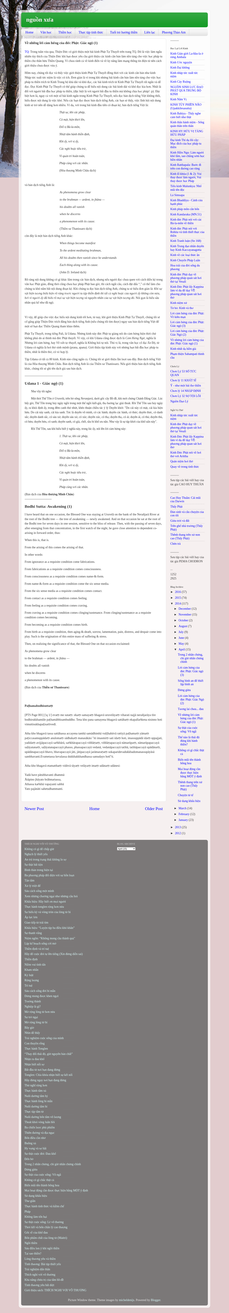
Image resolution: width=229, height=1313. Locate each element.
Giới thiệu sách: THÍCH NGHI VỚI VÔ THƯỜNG (55, 1290)
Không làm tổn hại (35, 1216)
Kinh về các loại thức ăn (185, 255)
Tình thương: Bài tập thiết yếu (42, 1264)
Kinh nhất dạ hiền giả (183, 348)
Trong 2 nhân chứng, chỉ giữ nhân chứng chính (191, 658)
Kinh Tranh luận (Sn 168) (185, 240)
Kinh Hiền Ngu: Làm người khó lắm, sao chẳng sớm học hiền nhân (187, 156)
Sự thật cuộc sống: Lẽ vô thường (44, 1222)
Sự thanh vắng (33, 933)
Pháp (27, 1211)
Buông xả (30, 1143)
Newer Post (34, 808)
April (182, 649)
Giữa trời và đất (179, 520)
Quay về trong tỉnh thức (184, 466)
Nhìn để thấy (32, 1032)
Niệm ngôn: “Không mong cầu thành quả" (49, 938)
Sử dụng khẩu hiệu (189, 801)
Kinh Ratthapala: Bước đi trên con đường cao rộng (185, 166)
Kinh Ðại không (180, 67)
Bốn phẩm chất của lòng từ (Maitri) (45, 1237)
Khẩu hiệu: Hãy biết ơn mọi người (45, 901)
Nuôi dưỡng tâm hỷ (36, 1096)
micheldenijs (126, 1300)
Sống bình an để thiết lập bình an (190, 682)
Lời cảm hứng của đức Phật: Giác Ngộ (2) (191, 699)
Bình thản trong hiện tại (38, 870)
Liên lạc (149, 32)
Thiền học (65, 32)
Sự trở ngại (31, 1017)
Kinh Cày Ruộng (180, 81)
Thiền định (31, 959)
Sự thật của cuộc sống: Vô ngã (188, 729)
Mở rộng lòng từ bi (35, 1022)
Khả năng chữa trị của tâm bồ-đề (44, 1279)
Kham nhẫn (31, 969)
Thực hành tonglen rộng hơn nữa (44, 906)
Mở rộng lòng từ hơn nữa (39, 1011)
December (185, 608)
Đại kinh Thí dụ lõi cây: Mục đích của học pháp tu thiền (185, 143)
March (182, 808)
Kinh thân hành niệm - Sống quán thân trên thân (187, 124)
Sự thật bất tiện (33, 864)
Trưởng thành (32, 1001)
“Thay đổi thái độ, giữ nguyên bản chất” (48, 1054)
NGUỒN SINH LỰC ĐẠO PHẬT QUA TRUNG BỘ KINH (186, 90)
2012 (178, 833)
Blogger (155, 1300)
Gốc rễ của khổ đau (36, 1232)
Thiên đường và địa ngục (39, 1132)
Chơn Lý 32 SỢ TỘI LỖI (185, 396)
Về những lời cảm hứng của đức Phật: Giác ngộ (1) (187, 341)
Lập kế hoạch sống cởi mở (40, 943)
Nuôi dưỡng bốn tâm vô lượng (42, 1117)
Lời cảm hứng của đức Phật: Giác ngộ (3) (190, 671)
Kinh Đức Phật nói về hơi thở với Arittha (185, 454)
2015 (178, 597)
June (181, 637)
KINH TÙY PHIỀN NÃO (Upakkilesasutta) (185, 106)
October (183, 620)
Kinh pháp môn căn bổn (184, 209)
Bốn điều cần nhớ (35, 1138)
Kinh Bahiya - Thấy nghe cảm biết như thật (185, 115)
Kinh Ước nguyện (181, 62)
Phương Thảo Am (174, 32)
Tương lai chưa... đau (191, 709)
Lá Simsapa (177, 195)
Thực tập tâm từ (34, 1111)
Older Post (154, 808)
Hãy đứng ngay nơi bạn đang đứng (45, 1080)
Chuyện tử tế (185, 795)
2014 (178, 603)
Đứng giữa (184, 690)
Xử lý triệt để (32, 885)
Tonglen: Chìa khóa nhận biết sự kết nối (48, 1075)
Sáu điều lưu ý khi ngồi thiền (41, 1248)
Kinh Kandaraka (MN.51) (185, 214)
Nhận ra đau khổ (34, 1059)
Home (29, 32)
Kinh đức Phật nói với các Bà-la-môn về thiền (186, 221)
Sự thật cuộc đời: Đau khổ (40, 1153)
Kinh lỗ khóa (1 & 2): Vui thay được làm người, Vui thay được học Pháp (185, 177)
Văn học (46, 32)
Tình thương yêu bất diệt (39, 1285)
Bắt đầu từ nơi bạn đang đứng (42, 1069)
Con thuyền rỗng (34, 1043)
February (184, 814)
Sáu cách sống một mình (39, 891)
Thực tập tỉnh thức (90, 32)
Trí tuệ (28, 985)
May (181, 643)
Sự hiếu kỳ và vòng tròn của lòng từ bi (47, 912)
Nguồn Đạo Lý (179, 401)
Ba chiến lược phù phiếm (39, 1127)
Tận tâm (29, 880)
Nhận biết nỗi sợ (34, 1064)
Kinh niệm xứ (178, 303)
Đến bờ (28, 1159)
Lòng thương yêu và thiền (40, 1258)
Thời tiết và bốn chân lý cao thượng (45, 1227)
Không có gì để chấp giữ (39, 849)
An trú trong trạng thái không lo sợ (45, 859)
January (183, 820)
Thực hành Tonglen (36, 1048)
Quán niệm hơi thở (181, 461)
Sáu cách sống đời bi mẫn (39, 991)
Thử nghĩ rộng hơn (35, 1085)
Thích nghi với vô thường (39, 1274)
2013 (178, 827)
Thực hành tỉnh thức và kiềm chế (44, 1206)
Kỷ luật (28, 975)
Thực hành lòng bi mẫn (38, 1101)
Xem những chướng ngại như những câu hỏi (51, 896)
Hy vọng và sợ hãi (35, 1148)
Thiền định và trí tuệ (36, 948)
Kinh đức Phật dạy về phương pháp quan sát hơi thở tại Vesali (186, 278)
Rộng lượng (31, 980)
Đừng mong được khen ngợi (41, 996)
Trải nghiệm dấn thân (37, 1269)
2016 (178, 592)
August (183, 626)
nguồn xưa (39, 19)
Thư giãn (29, 1201)
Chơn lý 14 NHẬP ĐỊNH (185, 390)
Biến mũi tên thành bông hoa (189, 761)
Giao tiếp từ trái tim (36, 922)
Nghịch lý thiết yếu (36, 854)
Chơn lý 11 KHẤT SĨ (183, 380)
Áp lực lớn (30, 917)
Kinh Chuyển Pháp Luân (185, 260)
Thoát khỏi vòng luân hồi (39, 1122)
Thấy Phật (176, 506)
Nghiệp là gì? (32, 1006)
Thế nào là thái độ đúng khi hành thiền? (189, 741)
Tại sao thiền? (32, 1253)
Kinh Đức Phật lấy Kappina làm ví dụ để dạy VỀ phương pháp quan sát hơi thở (187, 292)
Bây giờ (29, 1027)
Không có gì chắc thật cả (39, 1180)
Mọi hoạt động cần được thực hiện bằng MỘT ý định (190, 772)
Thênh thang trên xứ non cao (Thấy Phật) (185, 536)
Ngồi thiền (30, 1243)
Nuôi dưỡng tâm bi (35, 1106)
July (181, 632)
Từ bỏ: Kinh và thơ (181, 308)
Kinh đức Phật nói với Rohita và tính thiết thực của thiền (187, 232)
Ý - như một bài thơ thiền (185, 385)
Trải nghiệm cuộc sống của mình (44, 1038)
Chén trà (175, 543)
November (185, 614)
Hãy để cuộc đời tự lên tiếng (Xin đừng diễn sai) (53, 954)
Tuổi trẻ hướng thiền (124, 32)
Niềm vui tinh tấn (35, 964)
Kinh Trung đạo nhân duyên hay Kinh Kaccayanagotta (187, 247)
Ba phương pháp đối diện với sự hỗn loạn (49, 875)
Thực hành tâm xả (35, 1090)
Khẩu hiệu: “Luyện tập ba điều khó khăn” (49, 927)
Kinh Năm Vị (178, 99)
